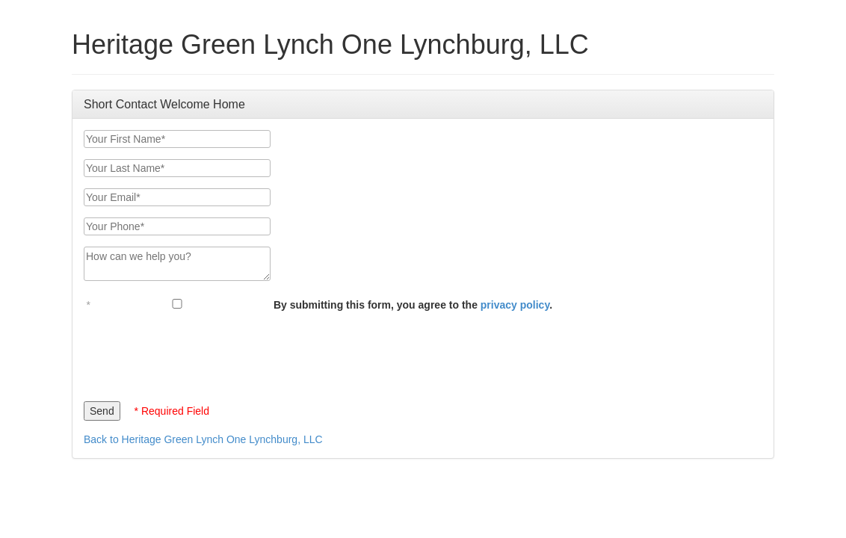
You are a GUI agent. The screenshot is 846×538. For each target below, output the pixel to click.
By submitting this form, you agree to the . (413, 305)
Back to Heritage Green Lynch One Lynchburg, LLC (203, 439)
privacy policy (515, 305)
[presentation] (197, 353)
